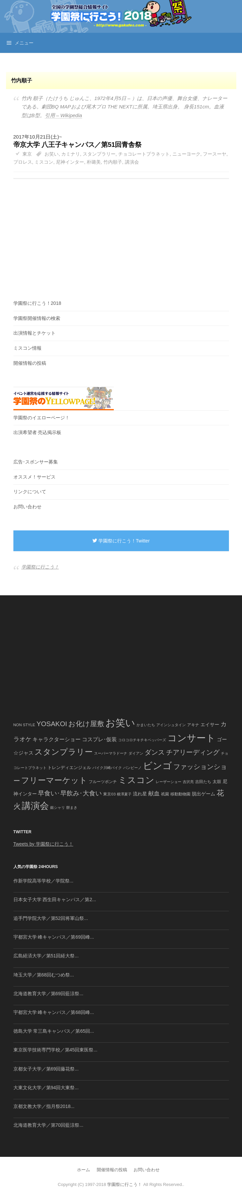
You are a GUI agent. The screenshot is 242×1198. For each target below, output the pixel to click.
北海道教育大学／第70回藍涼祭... (48, 1125)
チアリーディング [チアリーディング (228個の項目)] (193, 752)
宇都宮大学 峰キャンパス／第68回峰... (53, 1012)
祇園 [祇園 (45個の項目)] (165, 794)
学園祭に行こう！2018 (37, 303)
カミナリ (70, 154)
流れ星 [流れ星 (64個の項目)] (140, 793)
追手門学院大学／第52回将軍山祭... (50, 918)
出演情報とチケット (34, 333)
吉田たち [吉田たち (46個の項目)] (203, 781)
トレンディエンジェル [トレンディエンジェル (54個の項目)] (69, 767)
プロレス (22, 162)
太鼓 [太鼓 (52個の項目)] (217, 781)
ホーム (83, 1169)
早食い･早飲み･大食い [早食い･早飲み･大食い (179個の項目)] (70, 793)
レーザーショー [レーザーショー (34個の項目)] (168, 782)
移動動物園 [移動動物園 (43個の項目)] (180, 794)
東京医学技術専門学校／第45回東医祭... (55, 1049)
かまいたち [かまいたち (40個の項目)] (146, 725)
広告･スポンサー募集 (35, 461)
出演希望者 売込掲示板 (37, 432)
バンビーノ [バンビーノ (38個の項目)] (132, 768)
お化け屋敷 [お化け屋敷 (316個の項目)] (86, 724)
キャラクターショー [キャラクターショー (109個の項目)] (56, 739)
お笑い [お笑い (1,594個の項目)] (120, 722)
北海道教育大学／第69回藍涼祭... (48, 993)
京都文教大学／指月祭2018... (44, 1106)
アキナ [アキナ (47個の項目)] (193, 724)
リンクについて (29, 491)
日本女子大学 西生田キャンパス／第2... (54, 899)
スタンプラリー (99, 154)
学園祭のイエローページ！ (41, 417)
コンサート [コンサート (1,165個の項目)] (191, 738)
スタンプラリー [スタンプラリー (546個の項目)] (63, 751)
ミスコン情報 (27, 348)
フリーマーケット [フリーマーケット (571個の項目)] (54, 780)
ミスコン (43, 162)
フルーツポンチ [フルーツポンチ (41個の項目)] (103, 782)
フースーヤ (214, 154)
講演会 (132, 162)
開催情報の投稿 (29, 363)
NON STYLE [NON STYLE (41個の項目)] (24, 725)
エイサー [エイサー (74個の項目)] (209, 724)
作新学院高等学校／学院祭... (43, 880)
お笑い (52, 154)
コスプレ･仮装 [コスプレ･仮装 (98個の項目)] (99, 739)
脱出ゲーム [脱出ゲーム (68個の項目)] (203, 793)
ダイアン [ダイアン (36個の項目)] (136, 753)
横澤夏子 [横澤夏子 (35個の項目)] (124, 794)
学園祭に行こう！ (40, 567)
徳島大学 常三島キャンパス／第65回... (53, 1031)
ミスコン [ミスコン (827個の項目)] (136, 780)
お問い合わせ (27, 506)
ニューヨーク (186, 154)
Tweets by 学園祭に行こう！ (43, 844)
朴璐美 (94, 162)
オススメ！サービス (34, 477)
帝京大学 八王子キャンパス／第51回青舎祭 (77, 144)
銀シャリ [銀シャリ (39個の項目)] (57, 807)
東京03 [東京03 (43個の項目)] (109, 794)
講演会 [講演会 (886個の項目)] (35, 806)
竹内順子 (112, 162)
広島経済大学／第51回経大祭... (46, 955)
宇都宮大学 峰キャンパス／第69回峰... (53, 937)
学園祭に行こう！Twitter (121, 540)
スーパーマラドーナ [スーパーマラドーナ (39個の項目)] (110, 753)
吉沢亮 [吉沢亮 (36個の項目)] (188, 782)
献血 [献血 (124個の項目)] (154, 793)
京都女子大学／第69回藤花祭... (46, 1069)
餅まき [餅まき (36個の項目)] (71, 807)
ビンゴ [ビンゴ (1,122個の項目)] (157, 766)
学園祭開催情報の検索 (36, 318)
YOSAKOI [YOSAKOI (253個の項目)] (51, 724)
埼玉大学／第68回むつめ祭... (43, 974)
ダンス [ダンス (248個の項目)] (155, 752)
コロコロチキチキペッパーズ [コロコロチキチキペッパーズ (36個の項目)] (142, 740)
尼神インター (70, 162)
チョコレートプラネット (144, 154)
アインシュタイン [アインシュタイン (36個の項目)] (171, 725)
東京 (27, 154)
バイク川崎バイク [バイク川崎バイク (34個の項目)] (107, 768)
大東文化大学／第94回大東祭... (46, 1087)
